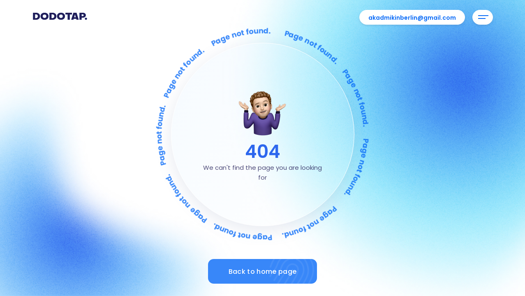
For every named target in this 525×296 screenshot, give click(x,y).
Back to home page (273, 271)
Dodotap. (59, 17)
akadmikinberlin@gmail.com (412, 18)
